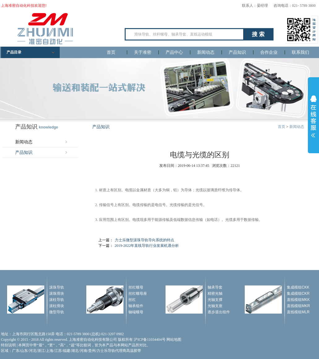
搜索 (259, 34)
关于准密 (142, 52)
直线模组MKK (298, 300)
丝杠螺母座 (137, 293)
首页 (111, 52)
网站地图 (173, 339)
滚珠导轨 (56, 287)
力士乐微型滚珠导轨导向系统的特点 (144, 240)
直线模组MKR (298, 306)
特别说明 (8, 345)
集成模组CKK (298, 287)
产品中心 (174, 52)
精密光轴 (215, 293)
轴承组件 (135, 306)
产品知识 (237, 52)
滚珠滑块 (56, 293)
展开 (313, 116)
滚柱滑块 (56, 306)
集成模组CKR (298, 293)
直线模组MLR (298, 312)
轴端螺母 (135, 312)
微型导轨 (56, 312)
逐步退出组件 (219, 312)
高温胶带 (133, 350)
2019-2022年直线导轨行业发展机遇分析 (147, 245)
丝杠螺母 (135, 287)
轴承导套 (215, 287)
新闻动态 (205, 52)
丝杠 (132, 300)
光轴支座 (215, 306)
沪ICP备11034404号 (149, 339)
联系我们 (300, 52)
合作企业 (269, 52)
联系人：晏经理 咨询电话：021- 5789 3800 (279, 5)
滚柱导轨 (56, 300)
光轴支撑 (215, 300)
